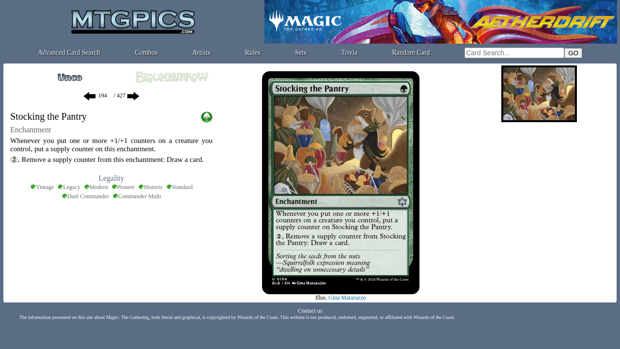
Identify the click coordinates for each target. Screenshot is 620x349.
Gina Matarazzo (347, 297)
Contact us (310, 310)
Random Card (411, 52)
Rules (253, 52)
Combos (146, 52)
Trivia (349, 52)
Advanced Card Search (69, 52)
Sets (300, 52)
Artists (201, 52)
